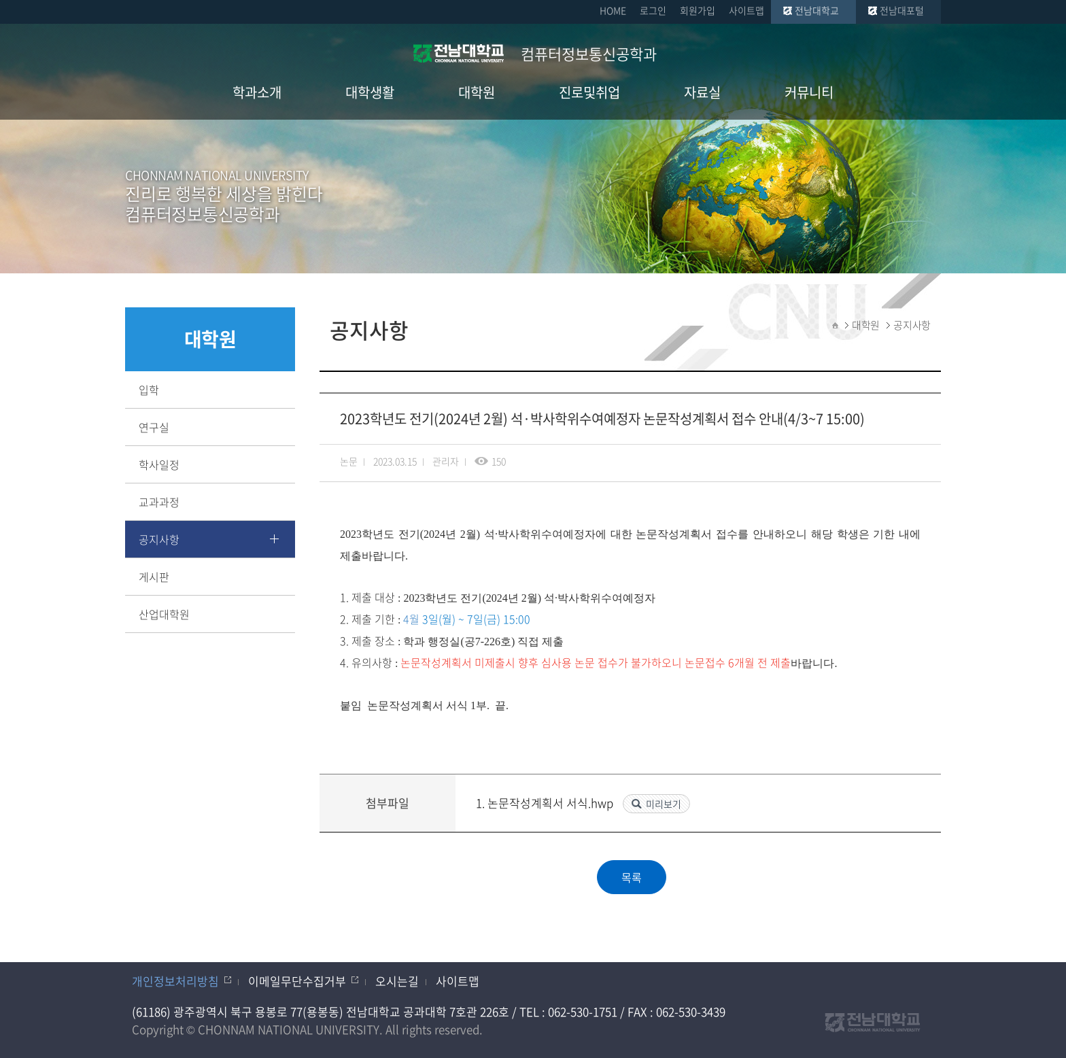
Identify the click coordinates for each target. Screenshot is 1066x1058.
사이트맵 (746, 10)
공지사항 (159, 539)
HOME (613, 10)
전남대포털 (902, 10)
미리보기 (663, 803)
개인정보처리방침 (175, 980)
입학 (149, 389)
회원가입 (697, 10)
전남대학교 (817, 10)
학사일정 (159, 464)
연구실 (154, 427)
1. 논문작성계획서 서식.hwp (546, 802)
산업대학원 (164, 614)
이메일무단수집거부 (297, 980)
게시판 (154, 576)
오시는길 (397, 980)
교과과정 (159, 502)
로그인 (653, 10)
